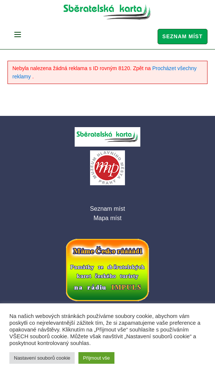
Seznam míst (182, 36)
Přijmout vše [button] (96, 358)
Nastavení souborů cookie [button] (42, 358)
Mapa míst (107, 218)
